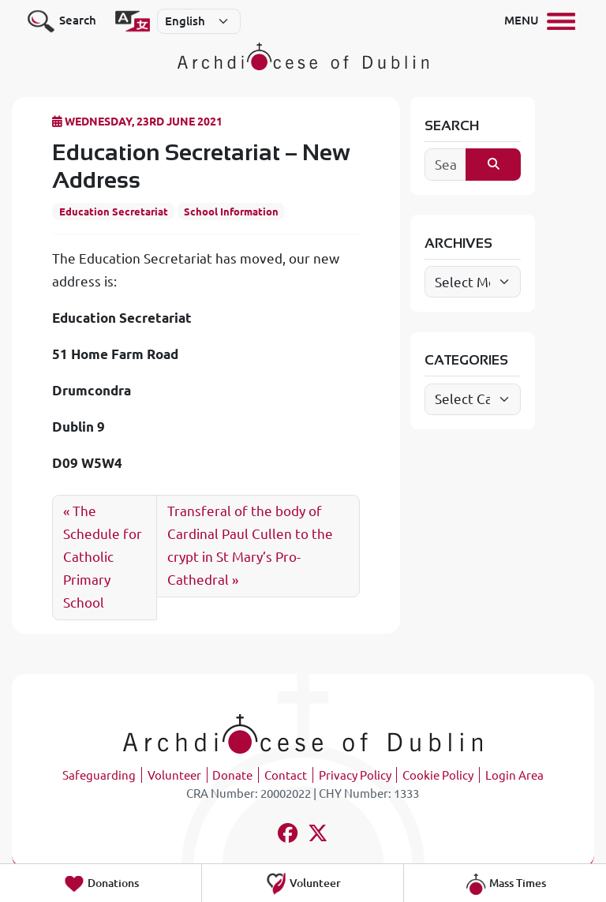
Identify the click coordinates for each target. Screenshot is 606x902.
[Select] (199, 21)
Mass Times (505, 884)
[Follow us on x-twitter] (318, 835)
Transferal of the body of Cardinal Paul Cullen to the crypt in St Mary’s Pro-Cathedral (250, 545)
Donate (232, 775)
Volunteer (174, 775)
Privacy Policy (355, 775)
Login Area (514, 775)
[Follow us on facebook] (287, 835)
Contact (285, 775)
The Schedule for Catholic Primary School (102, 556)
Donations (101, 884)
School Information (231, 211)
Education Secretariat (113, 211)
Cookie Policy (437, 775)
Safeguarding (99, 775)
